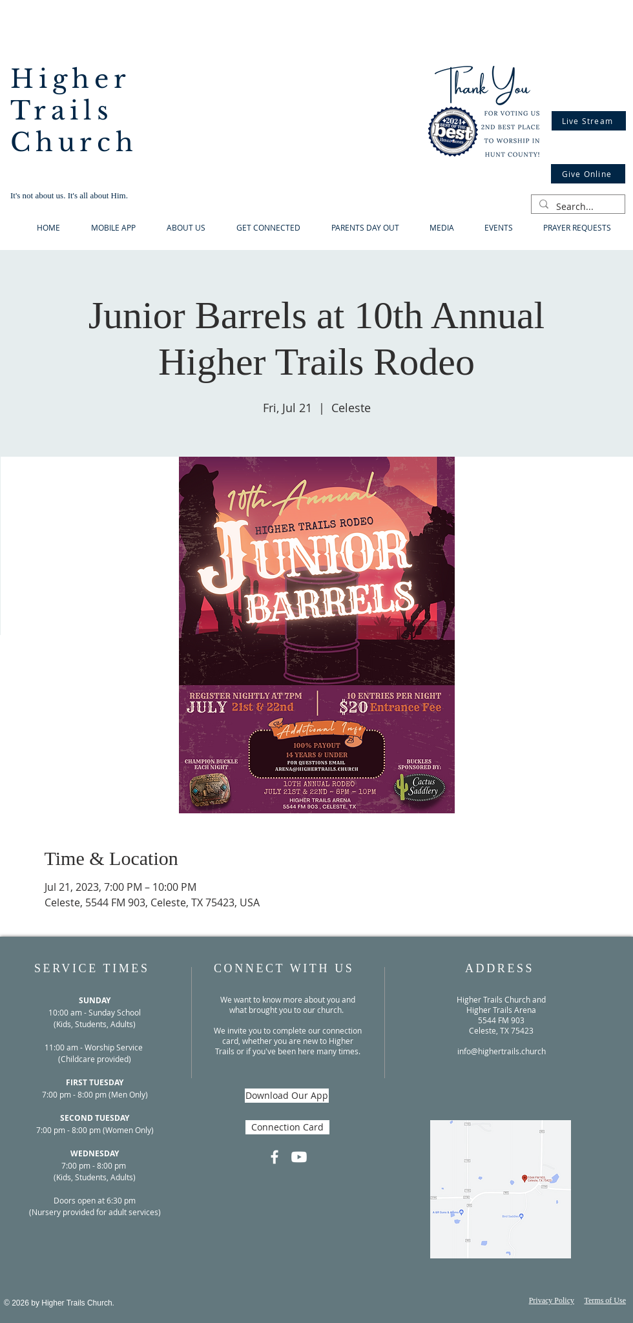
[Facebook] (274, 1157)
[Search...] (576, 206)
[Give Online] (588, 173)
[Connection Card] (287, 1127)
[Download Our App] (287, 1096)
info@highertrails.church (501, 1051)
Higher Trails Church (74, 110)
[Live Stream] (589, 120)
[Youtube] (299, 1157)
